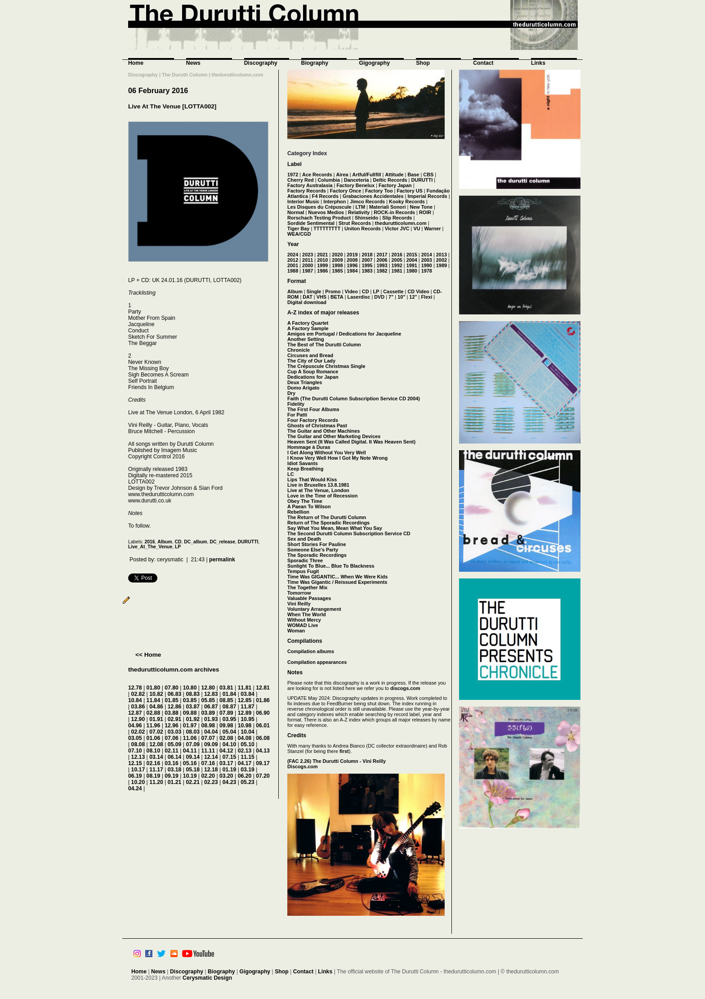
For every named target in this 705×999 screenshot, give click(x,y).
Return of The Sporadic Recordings (328, 522)
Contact (483, 63)
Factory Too (379, 190)
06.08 (263, 738)
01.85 (171, 700)
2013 (441, 254)
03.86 (138, 706)
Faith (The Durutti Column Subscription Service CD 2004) (353, 398)
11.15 (247, 757)
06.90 (263, 713)
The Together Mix (307, 587)
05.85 (208, 700)
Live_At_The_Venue (150, 546)
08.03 (193, 732)
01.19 (229, 769)
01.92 (193, 719)
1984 (352, 270)
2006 (381, 260)
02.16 (154, 763)
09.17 (263, 763)
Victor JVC (397, 228)
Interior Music (303, 201)
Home (135, 63)
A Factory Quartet (307, 323)
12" (413, 297)
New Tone (421, 207)
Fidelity (295, 404)
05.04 (229, 732)
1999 (322, 265)
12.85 (245, 700)
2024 (292, 254)
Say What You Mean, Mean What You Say (334, 528)
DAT (307, 297)
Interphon (334, 201)
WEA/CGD (299, 234)
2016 (149, 541)
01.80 (154, 688)
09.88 (190, 713)
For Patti (297, 414)
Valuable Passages (309, 598)
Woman (296, 630)
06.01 (263, 725)
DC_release (222, 541)
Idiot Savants (302, 463)
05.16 (190, 763)
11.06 (190, 738)
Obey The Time (304, 501)
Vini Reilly (299, 603)
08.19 (154, 776)
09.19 (171, 776)
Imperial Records (427, 196)
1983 (366, 270)
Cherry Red (300, 180)
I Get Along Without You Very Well (326, 452)
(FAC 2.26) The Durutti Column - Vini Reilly (336, 761)
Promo (332, 291)
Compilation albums (310, 651)
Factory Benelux (355, 185)
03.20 (226, 776)
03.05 (135, 738)
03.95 (229, 719)
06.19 (135, 776)
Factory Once (345, 190)
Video (351, 291)
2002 (441, 260)
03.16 (171, 763)
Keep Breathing (305, 468)
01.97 (190, 725)
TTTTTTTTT (326, 228)
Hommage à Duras (308, 447)
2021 (322, 254)
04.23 (229, 782)
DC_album (195, 541)
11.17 (156, 769)
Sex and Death (304, 539)
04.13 (263, 751)
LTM (361, 207)
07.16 (208, 763)
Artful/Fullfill (366, 174)
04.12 (226, 751)
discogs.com (405, 688)
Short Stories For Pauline (316, 544)
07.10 (135, 751)
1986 (322, 270)
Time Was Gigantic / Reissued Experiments (337, 582)
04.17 (245, 763)
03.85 (190, 700)
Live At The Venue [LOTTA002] (172, 106)
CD (177, 541)
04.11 (190, 751)
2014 (426, 254)
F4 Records (325, 196)
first (344, 751)
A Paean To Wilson (309, 506)
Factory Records (306, 190)
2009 (337, 260)
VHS (321, 297)
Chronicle (298, 350)
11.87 (247, 706)
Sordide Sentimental (311, 223)
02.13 (245, 751)
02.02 (138, 732)
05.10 (247, 744)
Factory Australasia (310, 185)
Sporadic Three (305, 560)
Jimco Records (367, 201)
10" (401, 297)
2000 (307, 265)
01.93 (211, 719)
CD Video (418, 291)
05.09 (175, 744)
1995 (366, 265)
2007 (366, 260)
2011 (307, 260)
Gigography (374, 63)
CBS (428, 174)
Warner (432, 228)
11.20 (156, 782)
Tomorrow (299, 593)
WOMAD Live (302, 625)
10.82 (156, 694)
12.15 (135, 763)
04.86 (156, 706)
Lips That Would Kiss (312, 479)
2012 (292, 260)
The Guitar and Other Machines (323, 431)
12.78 (135, 688)
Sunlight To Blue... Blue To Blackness (331, 566)
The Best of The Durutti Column (324, 344)
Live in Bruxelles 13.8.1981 (318, 485)
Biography (315, 63)
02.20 (208, 776)
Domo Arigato (303, 387)
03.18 (175, 769)
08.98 (208, 725)
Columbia (329, 180)
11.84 (154, 700)
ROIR (425, 212)
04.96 (135, 725)
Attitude (394, 174)
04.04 (211, 732)
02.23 (211, 782)
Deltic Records (390, 180)
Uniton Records (362, 228)
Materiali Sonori (387, 207)
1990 (426, 265)
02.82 (138, 694)
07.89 (226, 713)
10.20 (138, 782)
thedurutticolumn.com (401, 223)
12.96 (171, 725)
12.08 (156, 744)
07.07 (208, 738)
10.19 (190, 776)
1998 (337, 265)
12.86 (175, 706)
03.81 (226, 688)
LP (178, 546)
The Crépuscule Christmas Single (326, 366)
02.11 (171, 751)
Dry (291, 393)
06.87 (211, 706)
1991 (411, 265)
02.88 (154, 713)
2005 (397, 260)
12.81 (263, 688)
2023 (307, 254)
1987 (307, 270)
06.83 (175, 694)
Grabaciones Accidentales (373, 196)
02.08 (226, 738)
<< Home (148, 654)
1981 (397, 270)
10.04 (247, 732)
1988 (292, 270)
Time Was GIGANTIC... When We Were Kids (337, 576)
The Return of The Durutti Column (326, 517)
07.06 (171, 738)
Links (538, 63)
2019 (352, 254)
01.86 (263, 700)
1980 (411, 270)
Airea (342, 174)
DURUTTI (248, 541)
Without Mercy (304, 620)
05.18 (193, 769)
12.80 (208, 688)
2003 (426, 260)
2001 (292, 265)
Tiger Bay (298, 228)
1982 (381, 270)
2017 (381, 254)
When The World (306, 614)
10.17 (138, 769)
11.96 (154, 725)
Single (314, 291)
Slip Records (397, 217)
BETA (337, 297)
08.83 (193, 694)
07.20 (263, 776)
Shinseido (366, 217)
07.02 (156, 732)
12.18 (211, 769)
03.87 (193, 706)
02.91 (175, 719)
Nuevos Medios (326, 212)
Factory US (409, 190)
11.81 (245, 688)
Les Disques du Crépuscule (319, 207)
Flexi (426, 297)
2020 (337, 254)
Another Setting (305, 339)
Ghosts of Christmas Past (317, 425)
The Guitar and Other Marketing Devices (333, 436)
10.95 (247, 719)
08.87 (229, 706)
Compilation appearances (317, 662)
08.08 (138, 744)
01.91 (156, 719)
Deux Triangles (304, 382)
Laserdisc (359, 297)
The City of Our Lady (311, 360)
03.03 (175, 732)
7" (390, 297)
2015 (411, 254)
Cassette (393, 291)
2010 (322, 260)
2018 (366, 254)
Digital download (306, 302)
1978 (426, 270)
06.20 (245, 776)
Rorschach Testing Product (319, 217)
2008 (352, 260)
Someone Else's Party (312, 549)
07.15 (229, 757)
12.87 (135, 713)
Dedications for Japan (313, 377)
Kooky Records (407, 201)
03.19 (247, 769)
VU (416, 228)
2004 (411, 260)
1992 (397, 265)
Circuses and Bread (310, 355)
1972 (292, 174)
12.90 (138, 719)
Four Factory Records (312, 420)
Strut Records (355, 223)
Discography (260, 63)
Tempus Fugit (303, 571)
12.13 (138, 757)
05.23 (247, 782)
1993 (381, 265)
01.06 (154, 738)
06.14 (175, 757)
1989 (441, 265)
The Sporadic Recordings (317, 555)
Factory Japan (395, 185)
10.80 (190, 688)
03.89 (208, 713)
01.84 (229, 694)
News (193, 63)
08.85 (226, 700)
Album (164, 541)
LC (290, 474)
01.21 (175, 782)
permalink (222, 559)
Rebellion (298, 512)
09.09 (211, 744)
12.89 (245, 713)
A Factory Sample (307, 328)
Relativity (359, 212)
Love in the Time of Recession (322, 495)
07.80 (171, 688)
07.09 (193, 744)
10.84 (135, 700)
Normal (295, 212)
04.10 (229, 744)
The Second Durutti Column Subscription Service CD (349, 533)
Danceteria (356, 180)
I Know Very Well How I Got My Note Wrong (337, 458)
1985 (337, 270)
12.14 (211, 757)
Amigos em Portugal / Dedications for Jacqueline (344, 333)
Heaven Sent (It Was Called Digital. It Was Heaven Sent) (351, 441)
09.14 (193, 757)
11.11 (208, 751)
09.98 (226, 725)
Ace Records (317, 174)
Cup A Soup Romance (312, 371)
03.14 (156, 757)
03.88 (171, 713)
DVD (379, 297)
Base (413, 174)
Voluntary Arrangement (314, 609)
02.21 (193, 782)
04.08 (245, 738)
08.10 (154, 751)
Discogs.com (302, 766)
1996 (352, 265)
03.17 (226, 763)
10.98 (245, 725)
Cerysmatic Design (207, 978)
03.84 (247, 694)
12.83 (211, 694)
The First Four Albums (313, 409)
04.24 (135, 788)
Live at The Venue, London (318, 490)
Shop (423, 63)
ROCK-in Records (394, 212)
